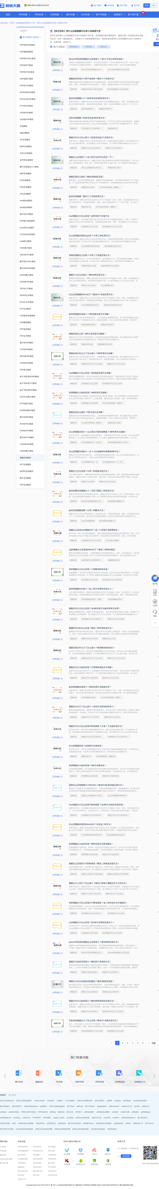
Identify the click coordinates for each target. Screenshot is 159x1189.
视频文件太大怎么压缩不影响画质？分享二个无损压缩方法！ (96, 726)
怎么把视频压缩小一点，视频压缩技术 (113, 462)
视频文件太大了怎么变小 (90, 717)
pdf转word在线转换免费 (43, 1129)
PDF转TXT (22, 1179)
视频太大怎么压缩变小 (114, 148)
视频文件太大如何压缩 (89, 678)
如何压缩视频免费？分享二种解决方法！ (87, 510)
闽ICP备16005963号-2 (111, 1185)
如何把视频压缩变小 (115, 599)
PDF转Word (73, 47)
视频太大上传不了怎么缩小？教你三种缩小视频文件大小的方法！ (98, 883)
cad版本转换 (124, 1112)
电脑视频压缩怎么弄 (105, 344)
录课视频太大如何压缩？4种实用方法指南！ (89, 392)
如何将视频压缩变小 (88, 325)
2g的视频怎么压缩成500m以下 (92, 560)
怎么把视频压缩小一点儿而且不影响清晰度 (92, 442)
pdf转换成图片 (89, 1112)
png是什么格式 (58, 1118)
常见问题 (3, 1151)
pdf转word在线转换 (83, 1118)
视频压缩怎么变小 (114, 168)
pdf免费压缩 (51, 1123)
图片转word (149, 1123)
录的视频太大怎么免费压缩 (112, 580)
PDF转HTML (53, 1175)
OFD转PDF (36, 1118)
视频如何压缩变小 (107, 325)
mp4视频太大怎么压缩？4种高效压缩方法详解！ (91, 373)
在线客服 (126, 1156)
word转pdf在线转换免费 (24, 1129)
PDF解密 (36, 1155)
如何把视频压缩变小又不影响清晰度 (119, 442)
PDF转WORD (23, 1147)
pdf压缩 (137, 1106)
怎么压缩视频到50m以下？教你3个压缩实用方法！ (92, 294)
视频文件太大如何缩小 (89, 1011)
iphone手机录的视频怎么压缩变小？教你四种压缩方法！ (94, 942)
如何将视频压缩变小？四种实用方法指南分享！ (90, 687)
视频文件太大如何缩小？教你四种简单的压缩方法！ (92, 1001)
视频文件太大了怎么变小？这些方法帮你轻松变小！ (92, 706)
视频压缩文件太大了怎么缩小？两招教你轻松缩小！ (92, 647)
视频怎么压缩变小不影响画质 (92, 874)
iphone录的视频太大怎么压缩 (118, 70)
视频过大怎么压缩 (87, 482)
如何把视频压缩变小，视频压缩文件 (92, 599)
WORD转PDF (38, 1159)
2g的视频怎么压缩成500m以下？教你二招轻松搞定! (92, 549)
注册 (153, 5)
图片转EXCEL (38, 1171)
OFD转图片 (47, 1118)
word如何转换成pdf (140, 1101)
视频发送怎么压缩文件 (110, 992)
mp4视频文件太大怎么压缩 (112, 226)
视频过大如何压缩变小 (89, 972)
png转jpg (117, 1101)
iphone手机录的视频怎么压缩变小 (92, 70)
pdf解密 (109, 1101)
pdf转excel (26, 1118)
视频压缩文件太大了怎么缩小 (92, 364)
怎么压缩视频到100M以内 (117, 796)
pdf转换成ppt (145, 1112)
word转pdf (50, 1101)
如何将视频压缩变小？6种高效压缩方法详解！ (90, 314)
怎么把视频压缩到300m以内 (91, 835)
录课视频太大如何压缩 (89, 403)
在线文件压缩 (96, 1118)
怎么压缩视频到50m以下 (90, 305)
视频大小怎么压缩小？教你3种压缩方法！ (87, 275)
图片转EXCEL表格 (7, 1129)
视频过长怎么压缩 (108, 639)
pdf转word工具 (126, 1106)
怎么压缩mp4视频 (112, 540)
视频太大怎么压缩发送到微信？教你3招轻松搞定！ (92, 981)
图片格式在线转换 (74, 1123)
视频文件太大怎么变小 (112, 717)
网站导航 (130, 1185)
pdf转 (14, 1123)
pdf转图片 (43, 1106)
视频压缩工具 (138, 1123)
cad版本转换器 (13, 1112)
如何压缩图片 (100, 1101)
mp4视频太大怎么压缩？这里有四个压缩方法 (89, 216)
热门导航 (96, 5)
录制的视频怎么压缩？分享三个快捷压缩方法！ (90, 255)
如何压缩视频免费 (87, 521)
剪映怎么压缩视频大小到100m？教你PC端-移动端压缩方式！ (96, 785)
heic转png (17, 1118)
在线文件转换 (5, 1123)
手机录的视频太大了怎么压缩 (92, 1031)
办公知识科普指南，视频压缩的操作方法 (110, 187)
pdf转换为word (88, 1123)
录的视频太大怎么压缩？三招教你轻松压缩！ (89, 569)
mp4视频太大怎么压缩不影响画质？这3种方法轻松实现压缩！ (97, 804)
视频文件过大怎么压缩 (107, 482)
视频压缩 (73, 70)
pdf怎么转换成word (7, 1101)
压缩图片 (60, 1101)
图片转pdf (70, 1106)
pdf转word (145, 1106)
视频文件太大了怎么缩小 (116, 364)
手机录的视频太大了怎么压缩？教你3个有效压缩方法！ (94, 1020)
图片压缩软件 (90, 1106)
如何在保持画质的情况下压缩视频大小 (92, 501)
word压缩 (107, 1118)
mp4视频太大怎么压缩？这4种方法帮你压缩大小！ (92, 922)
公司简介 (3, 1147)
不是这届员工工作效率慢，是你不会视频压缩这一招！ (92, 128)
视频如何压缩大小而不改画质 (92, 89)
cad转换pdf (62, 1123)
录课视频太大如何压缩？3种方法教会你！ (87, 765)
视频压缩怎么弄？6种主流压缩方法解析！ (87, 334)
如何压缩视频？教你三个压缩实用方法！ (87, 196)
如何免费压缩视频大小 (116, 501)
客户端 (135, 5)
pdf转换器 (135, 1112)
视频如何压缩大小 (105, 109)
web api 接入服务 (6, 1159)
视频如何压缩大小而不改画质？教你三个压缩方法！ (92, 78)
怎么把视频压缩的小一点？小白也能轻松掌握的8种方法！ (95, 451)
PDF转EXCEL (38, 1151)
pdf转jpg (53, 1112)
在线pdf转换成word (31, 1106)
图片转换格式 (5, 1106)
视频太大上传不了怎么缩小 (91, 894)
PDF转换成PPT (23, 1151)
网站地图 (123, 1185)
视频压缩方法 (113, 128)
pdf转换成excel (5, 1118)
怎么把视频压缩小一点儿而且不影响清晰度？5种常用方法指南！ (98, 432)
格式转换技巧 (17, 1106)
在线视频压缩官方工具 (25, 23)
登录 (146, 5)
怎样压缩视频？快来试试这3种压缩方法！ (87, 118)
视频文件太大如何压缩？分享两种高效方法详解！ (91, 667)
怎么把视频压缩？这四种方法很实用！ (86, 746)
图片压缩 (70, 1112)
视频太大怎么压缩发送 (89, 992)
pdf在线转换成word (128, 1118)
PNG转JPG (52, 1171)
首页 (8, 14)
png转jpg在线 (118, 1123)
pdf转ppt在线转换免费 (62, 1129)
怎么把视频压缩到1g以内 (90, 246)
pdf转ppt (3, 1112)
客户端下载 (4, 1163)
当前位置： (4, 23)
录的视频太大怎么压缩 (89, 580)
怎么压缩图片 (70, 1101)
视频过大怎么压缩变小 (110, 972)
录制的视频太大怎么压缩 (110, 266)
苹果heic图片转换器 (28, 1112)
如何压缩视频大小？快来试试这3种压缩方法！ (90, 98)
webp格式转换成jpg (98, 1129)
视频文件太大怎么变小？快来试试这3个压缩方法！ (92, 137)
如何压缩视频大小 (87, 109)
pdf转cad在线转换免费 (80, 1129)
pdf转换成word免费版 (26, 1123)
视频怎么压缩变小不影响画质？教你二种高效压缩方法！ (94, 863)
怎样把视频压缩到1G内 (112, 246)
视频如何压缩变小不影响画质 (117, 874)
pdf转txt (128, 1123)
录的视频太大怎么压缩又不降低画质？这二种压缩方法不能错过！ (98, 903)
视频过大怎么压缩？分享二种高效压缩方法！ (89, 471)
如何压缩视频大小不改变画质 (117, 89)
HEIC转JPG (37, 1167)
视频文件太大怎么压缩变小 (91, 148)
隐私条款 (3, 1155)
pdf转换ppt (127, 1101)
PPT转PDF (52, 1167)
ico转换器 (69, 1118)
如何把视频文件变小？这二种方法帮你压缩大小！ (91, 589)
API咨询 (109, 5)
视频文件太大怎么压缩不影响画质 (92, 737)
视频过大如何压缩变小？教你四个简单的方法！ (90, 961)
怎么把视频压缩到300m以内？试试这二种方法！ (91, 824)
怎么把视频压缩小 (107, 285)
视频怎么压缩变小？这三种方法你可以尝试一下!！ (91, 157)
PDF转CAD (37, 1147)
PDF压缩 (88, 47)
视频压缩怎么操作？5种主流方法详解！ (86, 412)
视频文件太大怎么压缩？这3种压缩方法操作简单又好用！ (95, 608)
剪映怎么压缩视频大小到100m (92, 796)
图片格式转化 (142, 1118)
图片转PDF (22, 1155)
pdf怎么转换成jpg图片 (24, 1101)
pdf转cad (80, 1106)
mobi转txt (115, 1118)
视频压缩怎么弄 (87, 344)
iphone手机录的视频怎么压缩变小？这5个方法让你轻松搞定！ (97, 59)
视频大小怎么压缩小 (88, 285)
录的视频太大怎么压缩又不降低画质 (92, 619)
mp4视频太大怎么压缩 (89, 226)
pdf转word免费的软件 (85, 1101)
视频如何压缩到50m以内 (113, 305)
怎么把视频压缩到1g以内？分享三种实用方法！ (90, 235)
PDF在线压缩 (43, 1112)
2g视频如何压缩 (113, 560)
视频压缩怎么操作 (87, 187)
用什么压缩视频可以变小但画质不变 (92, 168)
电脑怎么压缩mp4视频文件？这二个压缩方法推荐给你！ (94, 530)
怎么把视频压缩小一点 (89, 462)
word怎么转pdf (39, 1101)
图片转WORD (23, 1171)
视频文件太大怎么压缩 (116, 619)
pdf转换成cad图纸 (102, 1112)
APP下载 (122, 5)
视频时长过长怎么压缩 (89, 639)
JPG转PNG (37, 1163)
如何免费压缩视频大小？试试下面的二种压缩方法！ (92, 490)
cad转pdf (115, 1112)
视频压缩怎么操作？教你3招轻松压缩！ (86, 177)
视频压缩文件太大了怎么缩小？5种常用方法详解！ (92, 353)
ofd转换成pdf (112, 1129)
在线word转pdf (114, 1106)
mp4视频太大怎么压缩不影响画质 (119, 737)
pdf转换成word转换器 (104, 1123)
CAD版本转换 (23, 1159)
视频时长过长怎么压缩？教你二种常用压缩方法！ (91, 628)
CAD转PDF (52, 1155)
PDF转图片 (52, 1147)
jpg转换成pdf (101, 1106)
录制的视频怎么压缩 (88, 266)
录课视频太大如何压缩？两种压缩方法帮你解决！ (91, 844)
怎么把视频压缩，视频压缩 (105, 756)
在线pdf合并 (40, 1123)
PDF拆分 (78, 1112)
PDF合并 (103, 47)
